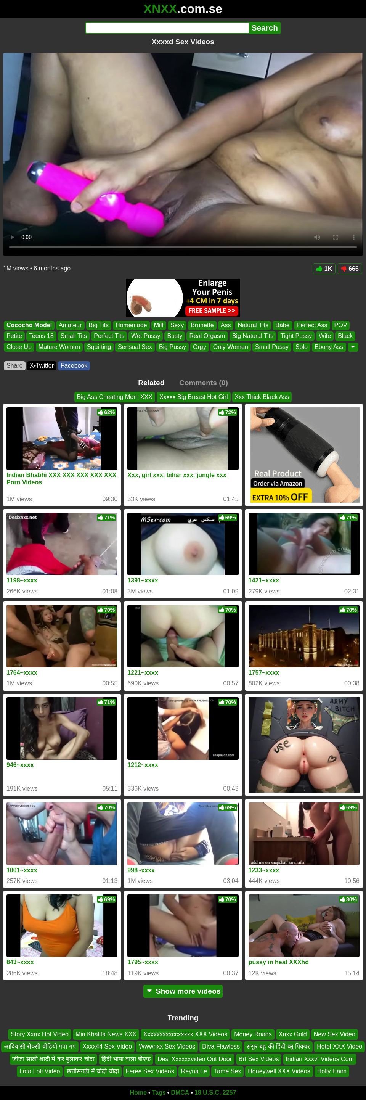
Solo (301, 347)
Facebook (74, 365)
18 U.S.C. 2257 (215, 1092)
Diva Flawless (221, 1046)
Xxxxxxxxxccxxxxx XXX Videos (185, 1034)
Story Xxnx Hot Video (40, 1034)
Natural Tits (253, 325)
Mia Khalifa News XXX (105, 1034)
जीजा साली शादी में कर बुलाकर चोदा (53, 1059)
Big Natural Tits (252, 336)
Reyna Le (194, 1071)
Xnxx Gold (293, 1034)
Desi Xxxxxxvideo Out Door (194, 1059)
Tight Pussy (296, 336)
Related (151, 383)
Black (345, 336)
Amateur (70, 325)
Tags (159, 1092)
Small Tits (74, 336)
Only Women (230, 347)
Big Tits (99, 325)
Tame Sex (227, 1071)
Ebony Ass (329, 347)
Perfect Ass (312, 325)
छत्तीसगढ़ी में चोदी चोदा (93, 1071)
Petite (14, 336)
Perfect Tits (109, 336)
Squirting (99, 347)
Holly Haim (332, 1071)
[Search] (167, 28)
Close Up (19, 347)
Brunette (202, 325)
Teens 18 (41, 336)
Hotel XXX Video (339, 1046)
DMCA (180, 1092)
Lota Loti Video (39, 1071)
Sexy (177, 325)
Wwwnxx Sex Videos (167, 1046)
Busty (174, 336)
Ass (226, 325)
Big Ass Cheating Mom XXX (114, 397)
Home (138, 1092)
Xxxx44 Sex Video (107, 1046)
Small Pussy (272, 347)
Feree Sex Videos (150, 1071)
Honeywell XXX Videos (279, 1071)
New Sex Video (334, 1034)
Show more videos (183, 991)
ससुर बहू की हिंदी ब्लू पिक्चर (278, 1046)
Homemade (131, 325)
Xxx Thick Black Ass (262, 397)
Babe (282, 325)
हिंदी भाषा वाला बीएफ (126, 1059)
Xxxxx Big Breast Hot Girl (193, 397)
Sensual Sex (135, 347)
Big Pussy (172, 347)
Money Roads (253, 1034)
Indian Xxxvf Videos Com (319, 1059)
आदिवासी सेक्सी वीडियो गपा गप (40, 1046)
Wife (325, 336)
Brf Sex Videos (259, 1059)
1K (324, 268)
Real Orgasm (207, 336)
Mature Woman (59, 347)
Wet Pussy (145, 336)
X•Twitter (42, 365)
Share (14, 365)
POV (340, 325)
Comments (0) (203, 383)
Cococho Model (29, 325)
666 (349, 268)
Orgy (199, 347)
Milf (159, 325)
